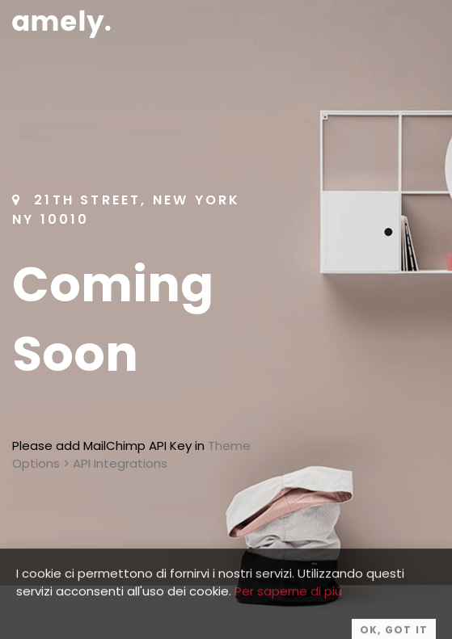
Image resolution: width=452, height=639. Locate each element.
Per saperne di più (288, 599)
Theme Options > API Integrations (131, 454)
